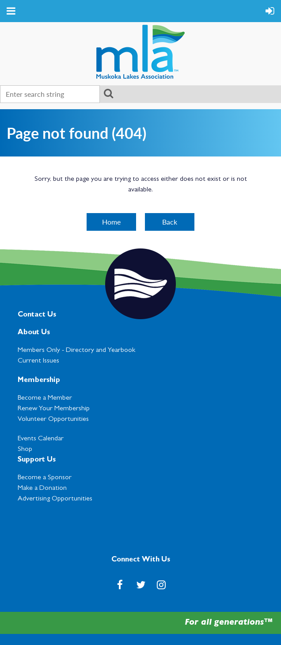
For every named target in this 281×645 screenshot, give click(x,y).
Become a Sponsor (45, 477)
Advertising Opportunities (55, 499)
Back (169, 222)
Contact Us (37, 315)
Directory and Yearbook (100, 350)
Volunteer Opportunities (53, 419)
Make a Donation (42, 488)
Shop (25, 449)
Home (111, 222)
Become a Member (45, 398)
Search (108, 93)
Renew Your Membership (54, 408)
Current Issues (38, 361)
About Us (34, 332)
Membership (39, 380)
